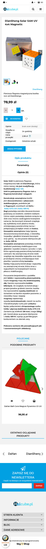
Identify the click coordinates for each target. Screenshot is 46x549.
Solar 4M (19, 189)
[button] (40, 2)
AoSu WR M (23, 208)
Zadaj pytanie (14, 149)
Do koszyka (13, 118)
